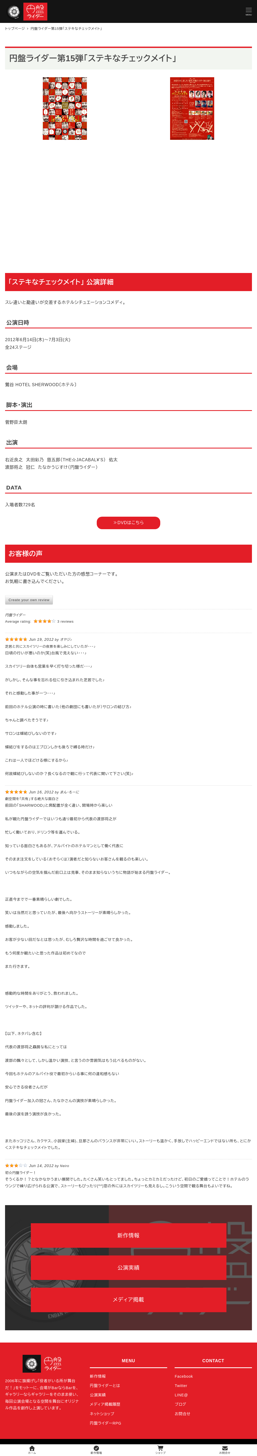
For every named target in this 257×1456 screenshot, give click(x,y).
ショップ (160, 1450)
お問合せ (182, 1414)
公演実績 (98, 1395)
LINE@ (181, 1395)
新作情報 (98, 1376)
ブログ (180, 1404)
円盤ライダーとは (105, 1386)
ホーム (32, 1450)
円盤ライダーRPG (105, 1423)
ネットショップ (102, 1414)
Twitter (181, 1386)
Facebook (184, 1376)
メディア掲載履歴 (105, 1404)
